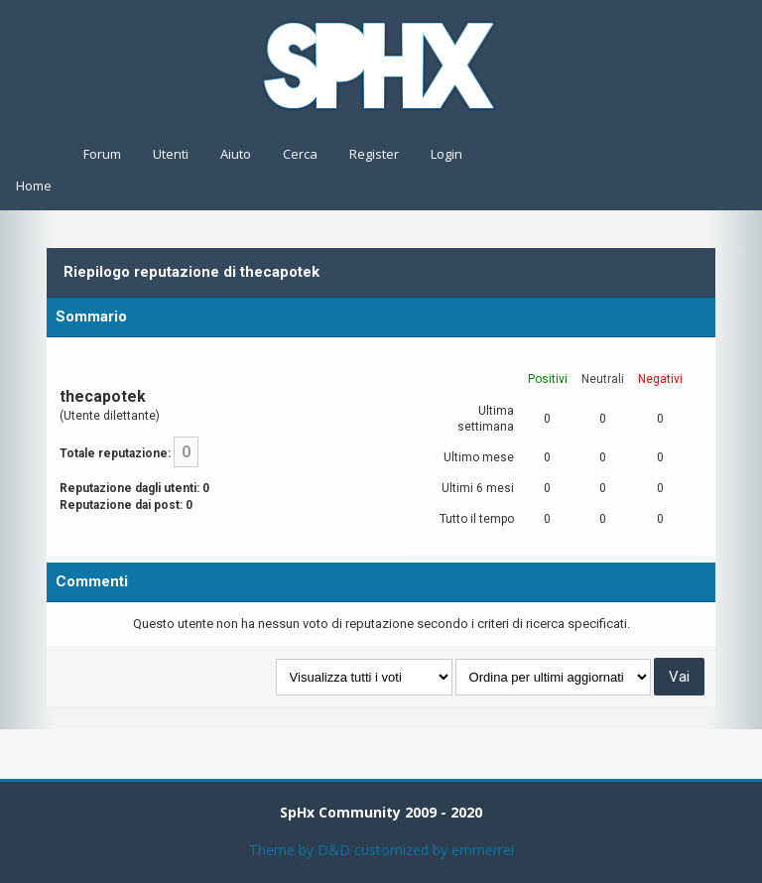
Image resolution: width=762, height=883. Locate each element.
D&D (334, 849)
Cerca (300, 154)
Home (34, 185)
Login (446, 154)
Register (374, 154)
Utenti (171, 154)
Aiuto (235, 154)
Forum (102, 154)
